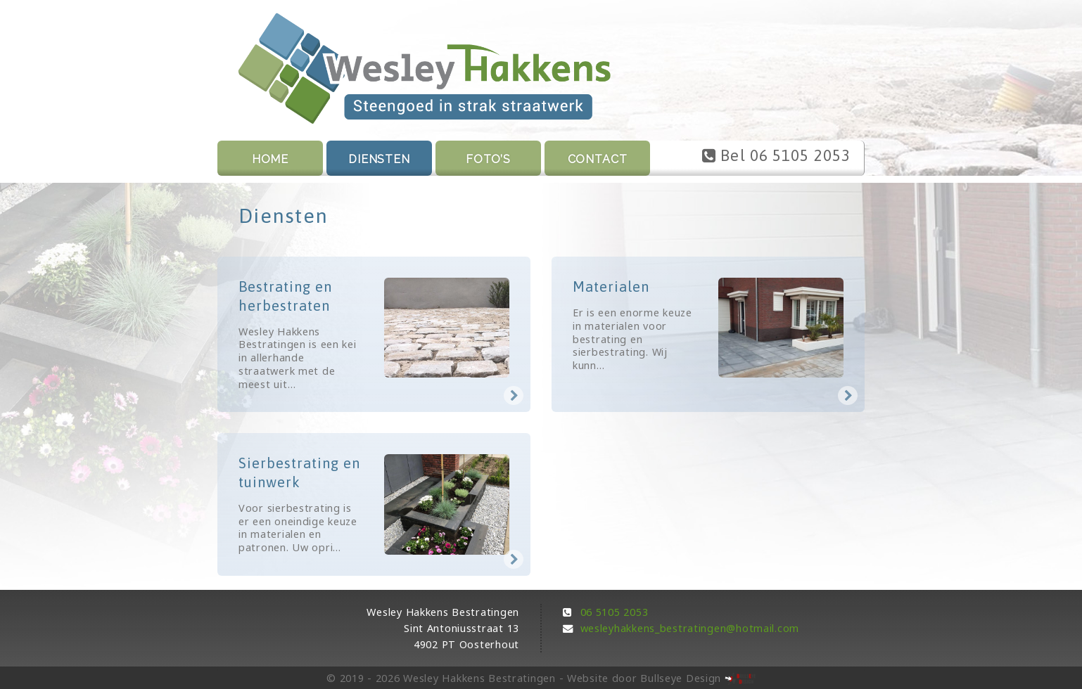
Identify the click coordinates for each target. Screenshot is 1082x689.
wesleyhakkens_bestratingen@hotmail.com (689, 628)
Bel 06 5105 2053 (776, 155)
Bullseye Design (680, 678)
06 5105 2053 (614, 612)
